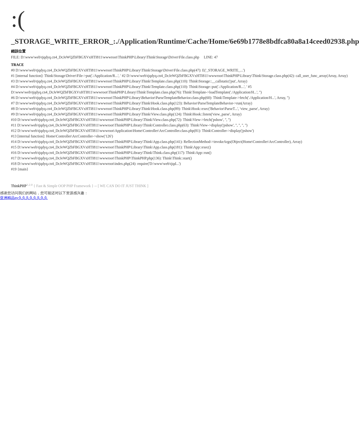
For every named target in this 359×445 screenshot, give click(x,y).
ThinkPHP (19, 186)
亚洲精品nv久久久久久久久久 (24, 198)
